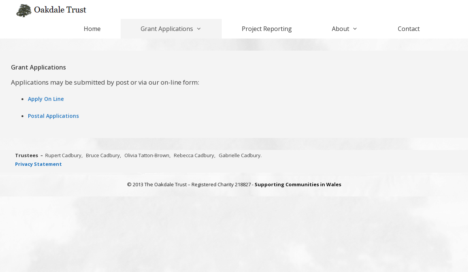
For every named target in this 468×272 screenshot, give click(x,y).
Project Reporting (267, 29)
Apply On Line (46, 98)
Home (92, 29)
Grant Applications (181, 29)
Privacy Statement (38, 164)
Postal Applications (53, 115)
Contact (409, 29)
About (355, 29)
